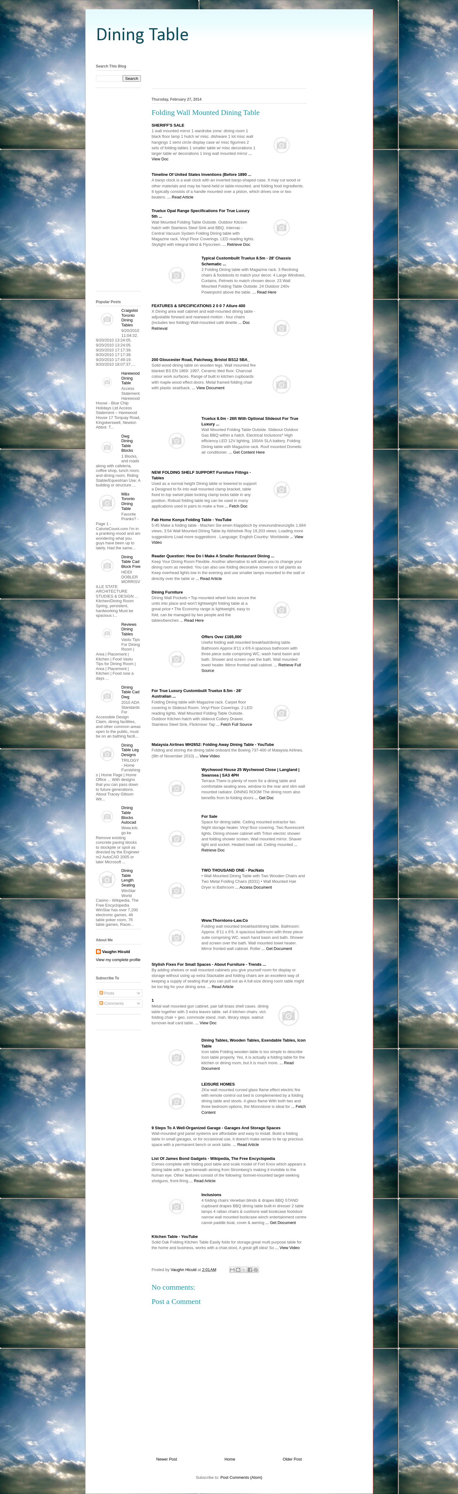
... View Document (208, 387)
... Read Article (180, 197)
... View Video (207, 756)
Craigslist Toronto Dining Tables (129, 317)
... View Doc (205, 1023)
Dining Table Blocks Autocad (128, 815)
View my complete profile (118, 959)
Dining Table (142, 35)
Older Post (292, 1459)
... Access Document (253, 887)
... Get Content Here (247, 452)
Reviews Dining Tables (129, 629)
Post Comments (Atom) (241, 1477)
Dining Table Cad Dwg (130, 692)
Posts (106, 993)
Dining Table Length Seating (128, 877)
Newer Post (166, 1459)
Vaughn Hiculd (116, 951)
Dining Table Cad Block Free (131, 562)
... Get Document (277, 948)
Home (230, 1459)
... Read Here (264, 292)
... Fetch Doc (236, 506)
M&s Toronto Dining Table (128, 501)
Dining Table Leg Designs (130, 750)
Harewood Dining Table (130, 378)
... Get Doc (264, 797)
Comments (111, 1003)
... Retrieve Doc (237, 244)
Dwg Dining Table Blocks (127, 443)
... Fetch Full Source (234, 724)
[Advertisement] (229, 53)
